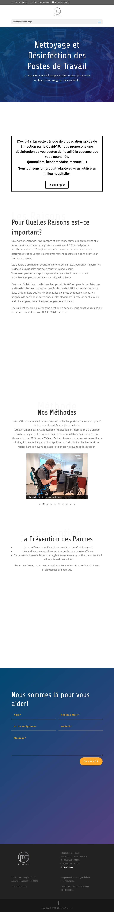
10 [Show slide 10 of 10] (74, 504)
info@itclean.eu (66, 867)
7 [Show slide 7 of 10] (62, 504)
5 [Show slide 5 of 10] (55, 504)
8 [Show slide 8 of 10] (66, 504)
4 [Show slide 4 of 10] (51, 504)
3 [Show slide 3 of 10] (47, 504)
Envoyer (91, 761)
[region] (57, 481)
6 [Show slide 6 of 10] (59, 504)
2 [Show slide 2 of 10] (43, 504)
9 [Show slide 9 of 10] (70, 504)
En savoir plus (57, 185)
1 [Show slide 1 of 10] (39, 504)
